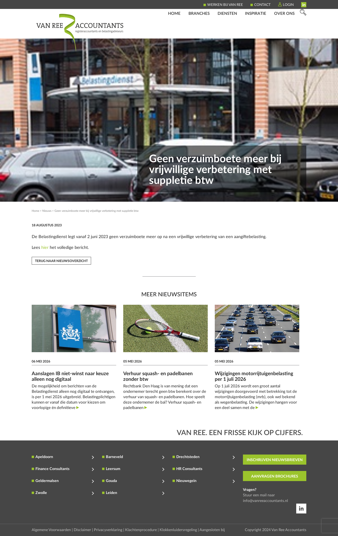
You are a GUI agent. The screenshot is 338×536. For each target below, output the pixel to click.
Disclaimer (82, 530)
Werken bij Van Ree (225, 5)
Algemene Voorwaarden (51, 530)
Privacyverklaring (108, 530)
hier (45, 248)
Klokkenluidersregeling (178, 530)
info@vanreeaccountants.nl (265, 501)
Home (174, 32)
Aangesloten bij (212, 530)
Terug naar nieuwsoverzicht (61, 261)
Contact (262, 5)
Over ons (284, 32)
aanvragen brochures (274, 476)
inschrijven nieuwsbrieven (275, 460)
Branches (199, 32)
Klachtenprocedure (141, 530)
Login (288, 5)
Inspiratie (255, 32)
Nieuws (46, 210)
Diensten (227, 32)
